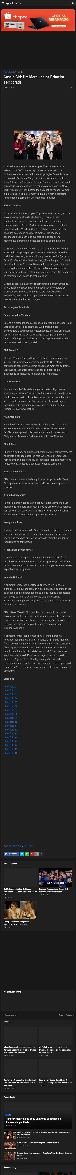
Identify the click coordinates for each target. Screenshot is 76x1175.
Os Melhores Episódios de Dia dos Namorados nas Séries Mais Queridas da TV (20, 892)
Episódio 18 (11, 753)
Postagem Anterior (9, 1015)
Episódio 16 (11, 745)
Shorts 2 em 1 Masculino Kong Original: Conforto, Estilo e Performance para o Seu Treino (20, 1083)
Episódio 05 (11, 702)
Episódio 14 (11, 737)
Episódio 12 (11, 729)
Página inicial (9, 72)
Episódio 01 (11, 686)
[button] (3, 3)
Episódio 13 (11, 733)
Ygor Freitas (13, 3)
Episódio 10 (11, 721)
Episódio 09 (11, 717)
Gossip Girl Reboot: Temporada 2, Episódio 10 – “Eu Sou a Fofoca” (17, 923)
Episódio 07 (11, 710)
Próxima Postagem (66, 1015)
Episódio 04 (11, 698)
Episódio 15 (11, 741)
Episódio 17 (11, 749)
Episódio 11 (11, 725)
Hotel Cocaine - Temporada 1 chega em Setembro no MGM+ (38, 1143)
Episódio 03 (11, 694)
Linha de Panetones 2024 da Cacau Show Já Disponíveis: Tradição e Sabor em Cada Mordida (43, 1133)
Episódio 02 (11, 690)
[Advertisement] (38, 48)
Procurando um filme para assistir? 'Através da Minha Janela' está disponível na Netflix (44, 1154)
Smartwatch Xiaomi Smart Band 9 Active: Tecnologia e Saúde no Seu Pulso (55, 1081)
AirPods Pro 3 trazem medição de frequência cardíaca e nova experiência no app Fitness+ (55, 1050)
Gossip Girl (19, 72)
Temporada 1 (28, 846)
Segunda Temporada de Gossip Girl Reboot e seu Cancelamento (53, 890)
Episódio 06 (11, 706)
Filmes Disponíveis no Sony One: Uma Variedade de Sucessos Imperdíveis (33, 1120)
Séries (20, 846)
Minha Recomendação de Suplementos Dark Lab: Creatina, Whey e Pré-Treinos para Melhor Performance (20, 1050)
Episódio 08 (11, 714)
